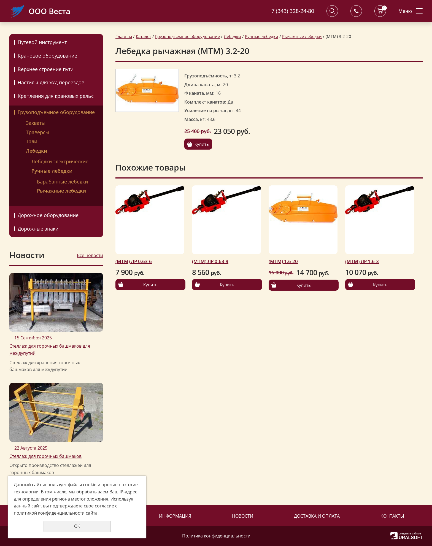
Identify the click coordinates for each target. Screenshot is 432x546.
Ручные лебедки (51, 170)
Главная (123, 36)
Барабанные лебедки (62, 181)
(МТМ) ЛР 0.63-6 (133, 261)
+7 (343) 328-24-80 (291, 11)
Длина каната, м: (203, 85)
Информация (175, 516)
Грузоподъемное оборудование (56, 112)
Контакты (392, 516)
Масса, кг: (195, 119)
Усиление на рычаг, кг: (209, 110)
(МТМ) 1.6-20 (283, 261)
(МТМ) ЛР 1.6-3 (362, 261)
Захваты (35, 123)
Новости (242, 516)
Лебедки (36, 150)
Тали (31, 141)
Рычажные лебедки (61, 190)
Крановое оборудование (47, 55)
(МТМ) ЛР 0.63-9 (210, 261)
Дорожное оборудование (48, 215)
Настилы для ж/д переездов (51, 82)
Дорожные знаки (38, 228)
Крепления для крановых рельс (56, 96)
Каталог (143, 36)
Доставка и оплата (317, 516)
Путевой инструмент (42, 42)
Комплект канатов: (205, 102)
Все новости (90, 255)
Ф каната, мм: (199, 93)
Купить (202, 144)
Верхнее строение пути (46, 69)
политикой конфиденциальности (49, 513)
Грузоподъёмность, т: (208, 76)
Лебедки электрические (59, 161)
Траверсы (37, 132)
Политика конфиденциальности (216, 536)
